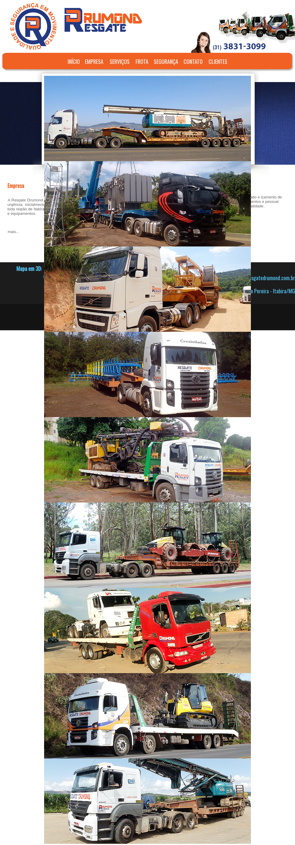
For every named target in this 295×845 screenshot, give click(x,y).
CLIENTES (218, 61)
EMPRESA (94, 61)
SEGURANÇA (166, 61)
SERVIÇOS (120, 61)
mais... (13, 231)
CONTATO (193, 61)
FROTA (142, 61)
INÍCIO (74, 61)
